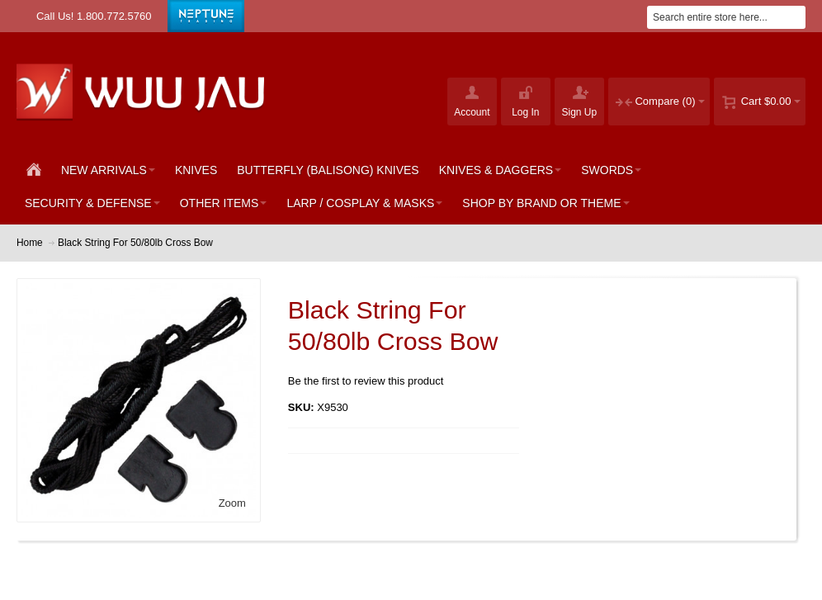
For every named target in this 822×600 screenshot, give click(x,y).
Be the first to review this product (366, 381)
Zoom (232, 503)
